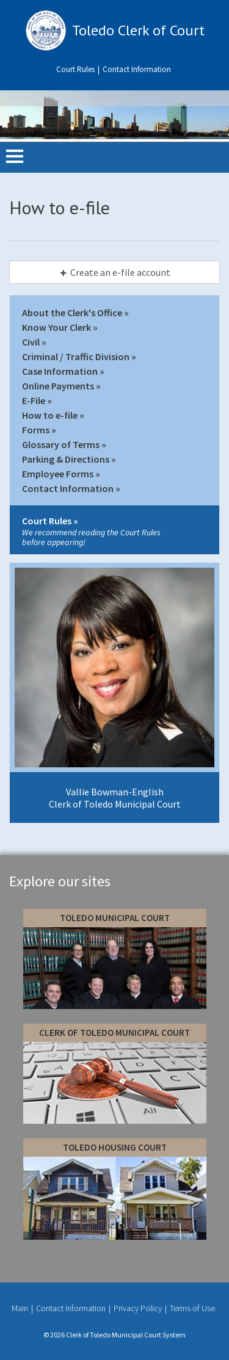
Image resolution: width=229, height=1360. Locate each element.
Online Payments (58, 386)
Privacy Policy (139, 1308)
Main (21, 1308)
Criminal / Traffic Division (75, 356)
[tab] (114, 272)
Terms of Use (192, 1308)
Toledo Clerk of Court (138, 30)
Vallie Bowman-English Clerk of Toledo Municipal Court (115, 798)
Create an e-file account (114, 272)
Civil (31, 342)
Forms (35, 430)
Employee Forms (57, 474)
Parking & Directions (65, 459)
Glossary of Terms (61, 444)
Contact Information (137, 69)
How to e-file (50, 415)
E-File (33, 400)
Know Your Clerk (56, 327)
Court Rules (76, 69)
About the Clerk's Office (72, 312)
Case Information (60, 371)
